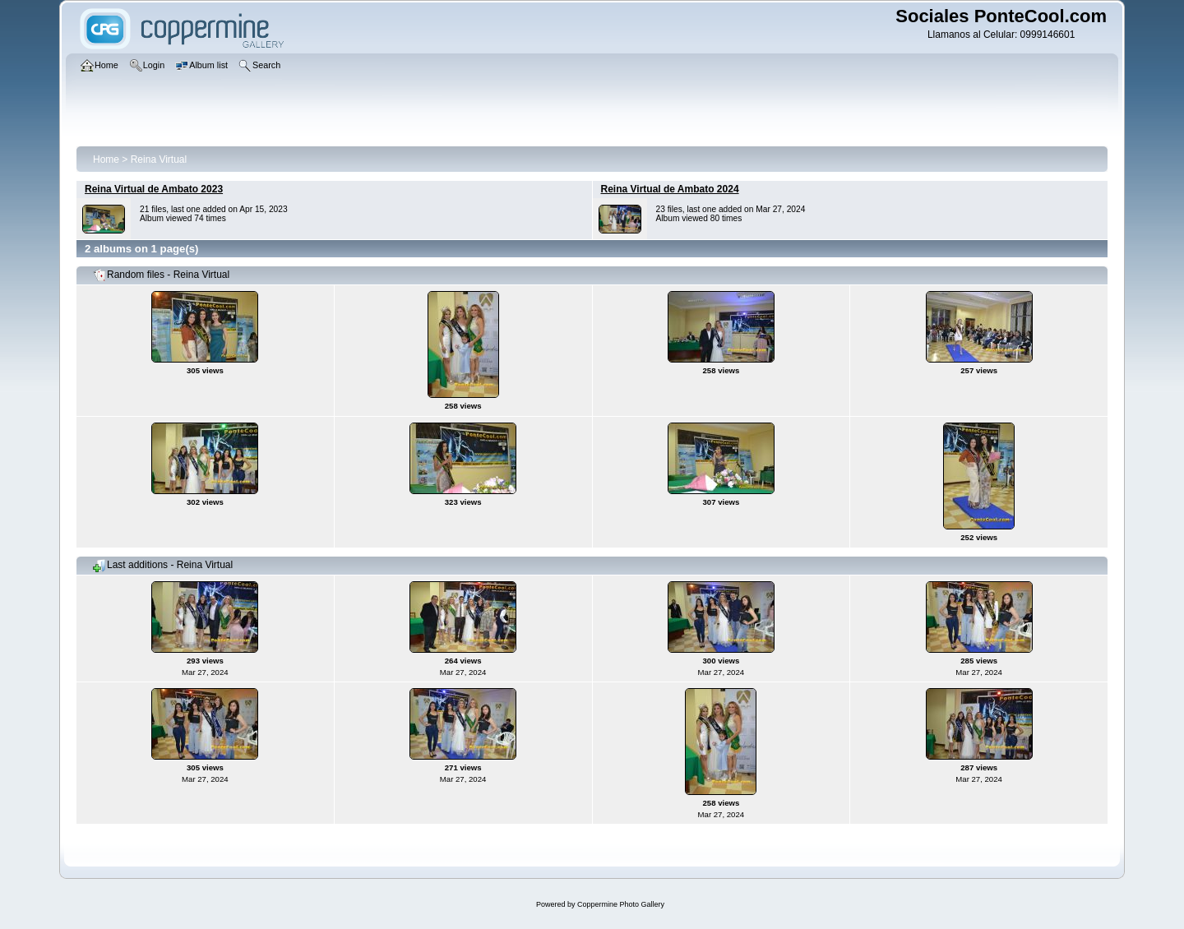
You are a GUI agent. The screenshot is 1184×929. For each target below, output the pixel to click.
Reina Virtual (159, 159)
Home (106, 159)
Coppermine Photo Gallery (620, 904)
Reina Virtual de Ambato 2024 (670, 189)
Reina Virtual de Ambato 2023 (154, 189)
